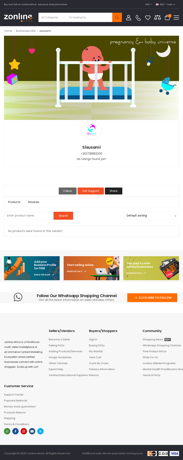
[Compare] (157, 17)
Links (169, 4)
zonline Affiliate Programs (159, 363)
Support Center (14, 394)
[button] (176, 17)
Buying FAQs (97, 345)
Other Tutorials (58, 363)
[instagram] (24, 431)
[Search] (89, 17)
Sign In (93, 339)
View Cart (95, 357)
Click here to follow (155, 298)
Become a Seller (59, 339)
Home (8, 31)
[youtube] (32, 431)
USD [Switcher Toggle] (147, 4)
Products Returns (15, 412)
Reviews (33, 202)
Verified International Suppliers (67, 375)
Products (14, 202)
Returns (94, 375)
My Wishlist (96, 351)
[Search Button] (117, 17)
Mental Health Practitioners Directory (161, 369)
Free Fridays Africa (154, 351)
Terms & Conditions (16, 424)
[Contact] (138, 18)
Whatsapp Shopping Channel (161, 345)
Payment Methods (15, 400)
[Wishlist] (147, 17)
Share (114, 191)
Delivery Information (102, 369)
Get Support (90, 191)
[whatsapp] (7, 431)
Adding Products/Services (65, 351)
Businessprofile (26, 31)
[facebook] (15, 431)
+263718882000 (91, 154)
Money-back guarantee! (20, 406)
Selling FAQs (56, 345)
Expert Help (56, 369)
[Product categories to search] (52, 17)
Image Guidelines (60, 357)
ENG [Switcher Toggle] (160, 4)
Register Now (42, 275)
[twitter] (40, 431)
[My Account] (128, 17)
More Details (74, 271)
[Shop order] (151, 216)
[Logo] (18, 17)
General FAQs (151, 375)
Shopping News (157, 339)
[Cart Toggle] (167, 17)
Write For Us (150, 357)
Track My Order (99, 363)
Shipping (9, 418)
